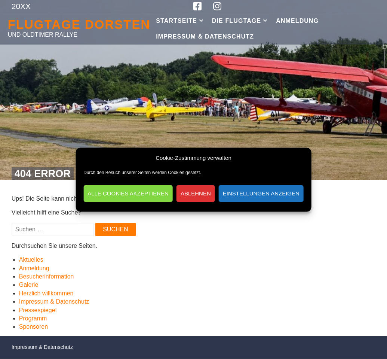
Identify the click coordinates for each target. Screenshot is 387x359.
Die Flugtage (236, 21)
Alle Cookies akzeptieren (128, 193)
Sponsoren (33, 326)
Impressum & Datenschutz (205, 36)
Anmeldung (297, 21)
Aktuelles (31, 259)
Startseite (176, 21)
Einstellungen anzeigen (261, 193)
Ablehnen (196, 193)
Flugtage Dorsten (79, 24)
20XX (21, 6)
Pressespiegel (38, 310)
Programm (33, 318)
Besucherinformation (46, 276)
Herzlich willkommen (46, 293)
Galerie (29, 285)
